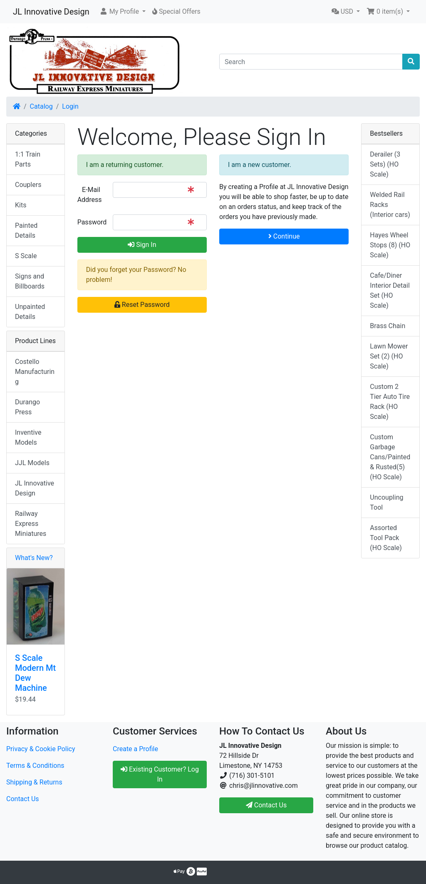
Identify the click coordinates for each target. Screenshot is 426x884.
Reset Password (142, 305)
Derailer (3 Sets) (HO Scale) (385, 164)
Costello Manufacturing (34, 372)
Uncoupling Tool (386, 502)
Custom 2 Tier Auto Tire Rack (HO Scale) (390, 402)
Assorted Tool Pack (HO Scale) (385, 538)
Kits (20, 205)
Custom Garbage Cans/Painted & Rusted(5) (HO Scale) (390, 457)
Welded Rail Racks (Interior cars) (390, 205)
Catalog (41, 106)
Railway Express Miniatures (30, 524)
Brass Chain (387, 326)
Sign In (142, 245)
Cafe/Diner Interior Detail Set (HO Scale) (389, 290)
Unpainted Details (30, 312)
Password (91, 222)
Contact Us (22, 799)
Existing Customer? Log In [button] (160, 774)
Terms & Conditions (35, 765)
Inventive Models (28, 437)
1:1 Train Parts (27, 159)
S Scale (26, 256)
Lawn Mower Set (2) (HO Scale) (389, 356)
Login (70, 106)
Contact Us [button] (266, 805)
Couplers (28, 185)
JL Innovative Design (51, 12)
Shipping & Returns (34, 782)
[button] (122, 11)
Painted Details (26, 230)
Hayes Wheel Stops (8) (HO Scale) (390, 245)
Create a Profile (135, 749)
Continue (284, 236)
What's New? (34, 558)
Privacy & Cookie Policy (40, 749)
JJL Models (32, 463)
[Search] (311, 62)
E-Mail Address (89, 195)
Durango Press (27, 407)
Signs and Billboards (30, 281)
